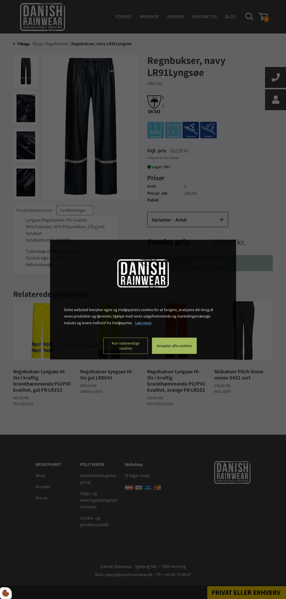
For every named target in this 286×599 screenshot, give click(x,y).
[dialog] (143, 299)
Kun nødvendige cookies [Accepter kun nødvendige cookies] (125, 346)
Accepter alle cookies (174, 345)
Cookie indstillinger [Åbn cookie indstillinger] (80, 345)
